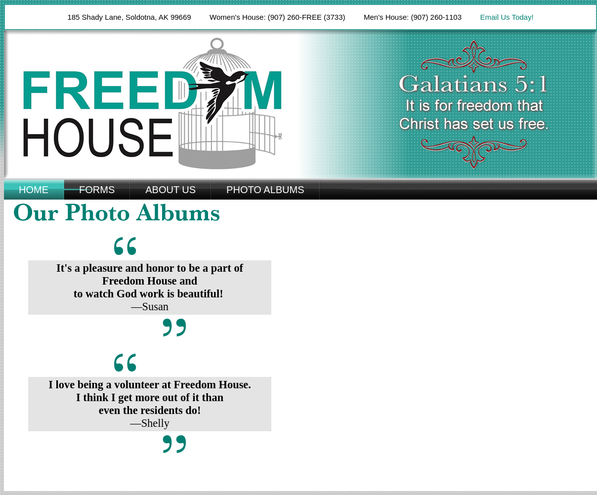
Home (33, 189)
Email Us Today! (506, 17)
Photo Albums (265, 189)
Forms (97, 189)
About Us (170, 189)
